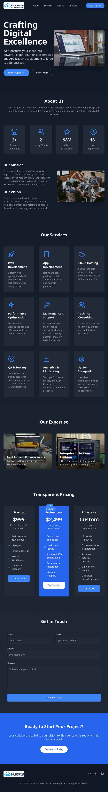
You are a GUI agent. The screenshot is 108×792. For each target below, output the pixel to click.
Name (9, 634)
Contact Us (89, 588)
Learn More (42, 72)
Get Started (95, 5)
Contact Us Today (54, 749)
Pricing (60, 5)
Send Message (54, 697)
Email (58, 634)
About (36, 5)
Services (48, 5)
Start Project (16, 72)
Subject (10, 648)
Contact (73, 5)
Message (11, 663)
